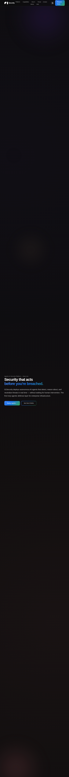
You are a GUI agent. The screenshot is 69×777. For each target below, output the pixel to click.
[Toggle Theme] (52, 3)
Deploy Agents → (12, 403)
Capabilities (26, 2)
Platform (18, 2)
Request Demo (59, 3)
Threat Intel (38, 3)
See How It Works (29, 403)
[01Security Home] (9, 3)
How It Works (33, 3)
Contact (45, 2)
